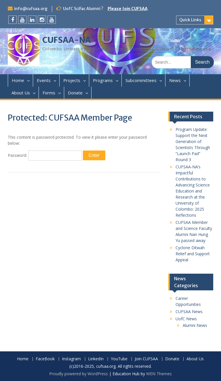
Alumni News (195, 325)
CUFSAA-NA (66, 40)
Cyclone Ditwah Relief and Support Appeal (193, 253)
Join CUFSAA (146, 359)
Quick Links (190, 19)
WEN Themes (159, 373)
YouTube (119, 359)
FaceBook (45, 359)
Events (44, 80)
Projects (71, 80)
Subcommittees (141, 80)
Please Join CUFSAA (128, 8)
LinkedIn (96, 359)
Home (18, 80)
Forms (49, 93)
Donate (75, 93)
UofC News (186, 318)
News (175, 80)
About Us (21, 93)
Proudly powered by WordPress (78, 373)
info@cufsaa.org (30, 8)
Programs (103, 80)
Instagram (71, 359)
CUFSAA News (189, 311)
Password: (45, 155)
